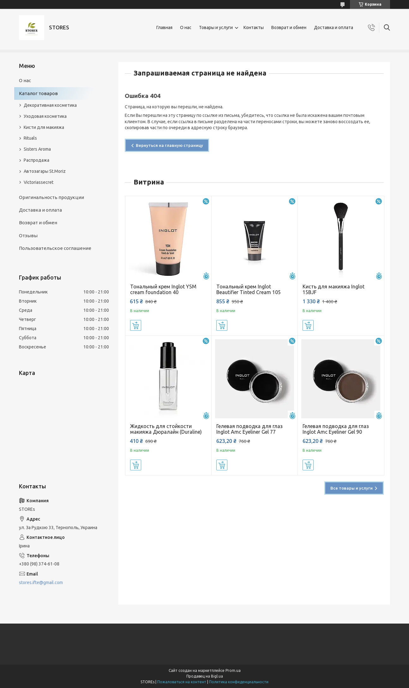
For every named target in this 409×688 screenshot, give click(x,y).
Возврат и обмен (288, 27)
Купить (135, 325)
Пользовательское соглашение (55, 248)
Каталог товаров (38, 93)
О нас (185, 27)
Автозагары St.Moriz (45, 171)
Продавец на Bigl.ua (204, 676)
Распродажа (36, 160)
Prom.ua (233, 670)
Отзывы (28, 235)
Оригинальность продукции (51, 197)
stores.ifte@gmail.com (41, 582)
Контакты (254, 27)
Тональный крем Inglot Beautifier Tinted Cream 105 (248, 289)
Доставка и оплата (333, 27)
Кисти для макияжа (44, 127)
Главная (164, 27)
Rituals (30, 138)
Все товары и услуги (351, 488)
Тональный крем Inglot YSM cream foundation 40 (163, 289)
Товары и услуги (216, 27)
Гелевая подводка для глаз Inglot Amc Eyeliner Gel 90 (336, 429)
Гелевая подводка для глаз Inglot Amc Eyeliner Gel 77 (249, 429)
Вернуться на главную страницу (169, 145)
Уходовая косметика (45, 116)
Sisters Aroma (37, 149)
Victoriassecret (38, 182)
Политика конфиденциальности (238, 682)
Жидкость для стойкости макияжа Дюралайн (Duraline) (166, 429)
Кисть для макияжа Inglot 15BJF (333, 289)
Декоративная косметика (50, 105)
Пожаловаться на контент (181, 682)
